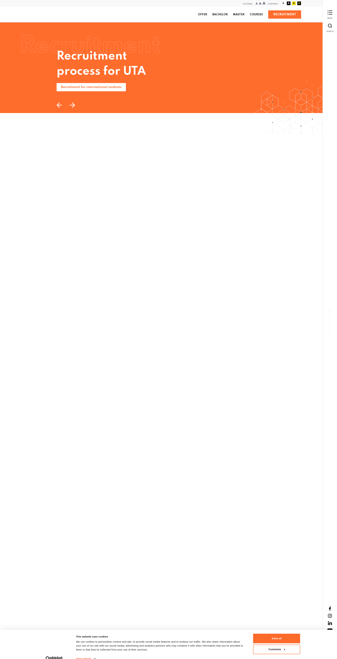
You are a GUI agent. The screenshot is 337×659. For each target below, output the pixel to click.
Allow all (277, 570)
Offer (202, 14)
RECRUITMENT (284, 14)
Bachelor (220, 14)
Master (239, 14)
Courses (256, 14)
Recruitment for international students (91, 87)
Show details (83, 590)
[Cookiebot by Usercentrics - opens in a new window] (54, 590)
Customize (277, 581)
